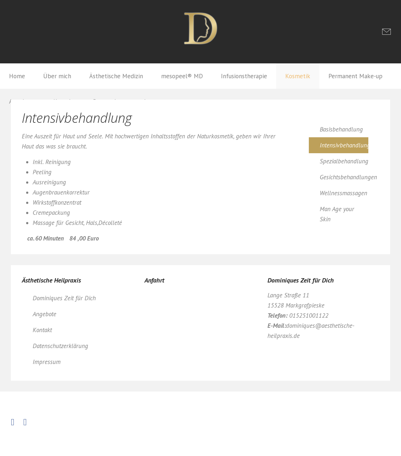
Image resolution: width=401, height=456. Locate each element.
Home (17, 76)
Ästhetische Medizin (116, 76)
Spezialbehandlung (344, 161)
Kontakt (42, 330)
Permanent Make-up (355, 76)
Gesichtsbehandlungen (344, 177)
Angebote (44, 314)
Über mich (57, 76)
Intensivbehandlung (344, 145)
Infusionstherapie (244, 76)
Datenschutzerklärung (60, 346)
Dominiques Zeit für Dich (64, 298)
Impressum (47, 362)
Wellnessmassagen (343, 193)
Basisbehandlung (341, 129)
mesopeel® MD (182, 76)
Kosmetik (297, 76)
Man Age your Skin (337, 214)
